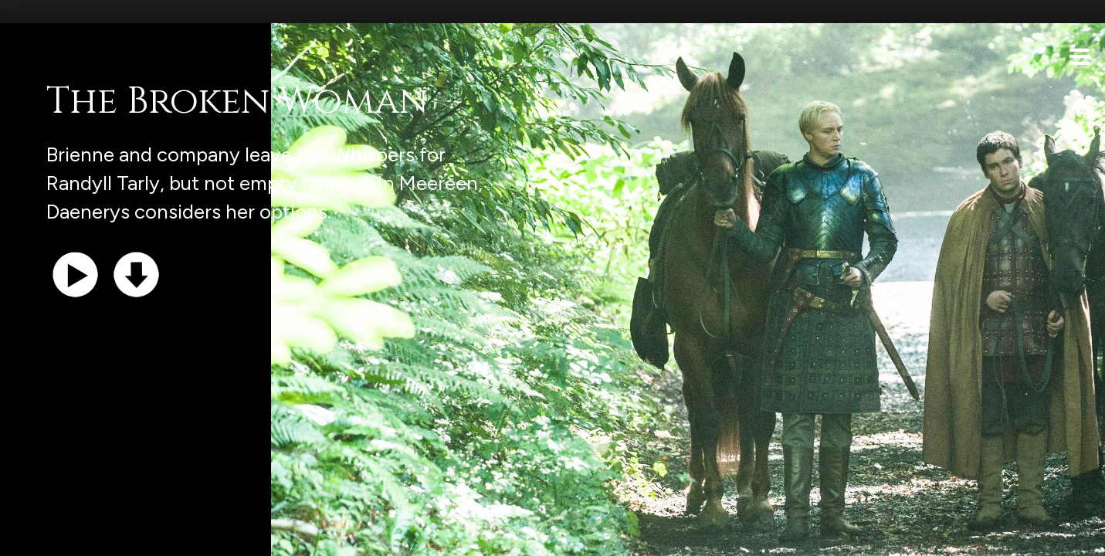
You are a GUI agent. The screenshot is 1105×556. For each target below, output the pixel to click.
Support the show (85, 536)
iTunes (207, 536)
